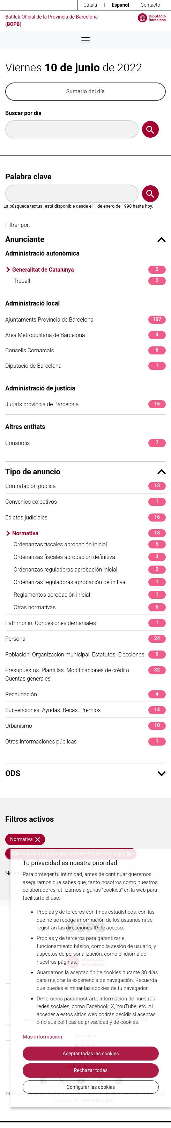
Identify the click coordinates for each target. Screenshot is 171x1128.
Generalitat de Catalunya (89, 270)
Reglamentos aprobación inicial (90, 595)
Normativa (89, 533)
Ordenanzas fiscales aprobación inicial (90, 544)
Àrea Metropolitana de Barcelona (85, 335)
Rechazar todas (91, 1070)
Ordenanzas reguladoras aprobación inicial (90, 570)
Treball (90, 281)
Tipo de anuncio (85, 471)
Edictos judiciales (85, 517)
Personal (85, 639)
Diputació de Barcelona (85, 366)
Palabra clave (28, 176)
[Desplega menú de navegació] (85, 40)
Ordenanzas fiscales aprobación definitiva (90, 557)
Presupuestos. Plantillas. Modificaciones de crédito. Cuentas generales (85, 674)
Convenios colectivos (85, 502)
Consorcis (85, 443)
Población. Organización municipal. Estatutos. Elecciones (85, 655)
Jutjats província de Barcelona (85, 404)
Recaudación (85, 694)
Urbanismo (85, 726)
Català (90, 5)
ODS (85, 773)
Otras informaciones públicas (85, 742)
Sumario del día (85, 91)
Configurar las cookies (91, 1087)
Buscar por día (23, 113)
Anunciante (85, 239)
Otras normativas (90, 607)
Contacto (150, 5)
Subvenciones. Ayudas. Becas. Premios (85, 710)
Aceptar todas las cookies (91, 1053)
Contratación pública (85, 486)
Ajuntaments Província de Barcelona (85, 320)
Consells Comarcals (85, 350)
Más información (42, 1037)
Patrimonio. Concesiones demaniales (85, 623)
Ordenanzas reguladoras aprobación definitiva (90, 582)
